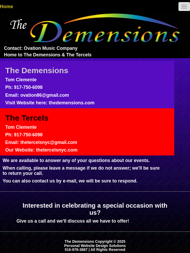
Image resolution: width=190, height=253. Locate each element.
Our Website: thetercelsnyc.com (41, 150)
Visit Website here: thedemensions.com (49, 102)
